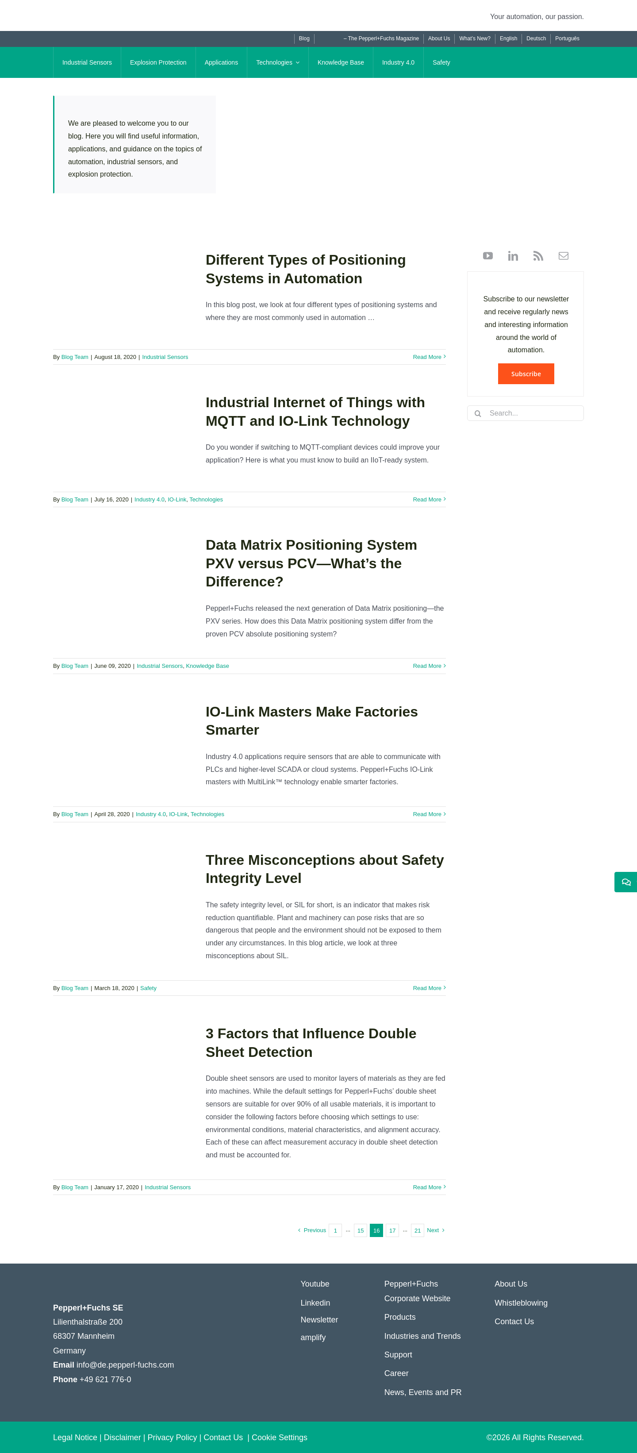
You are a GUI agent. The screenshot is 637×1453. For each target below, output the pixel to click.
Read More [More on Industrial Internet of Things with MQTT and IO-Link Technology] (427, 499)
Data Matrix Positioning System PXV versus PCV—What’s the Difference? (311, 563)
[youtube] (488, 256)
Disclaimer (122, 1437)
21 (417, 1230)
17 (392, 1230)
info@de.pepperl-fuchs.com (125, 1365)
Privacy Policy (172, 1437)
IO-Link (177, 499)
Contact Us (514, 1321)
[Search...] (525, 413)
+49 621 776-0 (105, 1379)
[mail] (560, 256)
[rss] (535, 256)
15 (360, 1230)
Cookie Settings (279, 1437)
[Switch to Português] (567, 39)
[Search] (478, 413)
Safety (148, 988)
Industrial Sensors (165, 357)
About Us (511, 1284)
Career (396, 1373)
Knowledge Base (207, 666)
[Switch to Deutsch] (536, 39)
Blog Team (74, 357)
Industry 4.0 (149, 499)
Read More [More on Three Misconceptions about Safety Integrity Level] (427, 988)
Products (400, 1317)
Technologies (206, 499)
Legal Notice (75, 1437)
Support (398, 1354)
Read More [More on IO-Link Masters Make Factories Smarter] (427, 814)
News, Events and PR (423, 1392)
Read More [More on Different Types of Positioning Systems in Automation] (427, 357)
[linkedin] (510, 256)
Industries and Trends (422, 1336)
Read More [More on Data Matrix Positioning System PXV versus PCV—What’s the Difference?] (427, 666)
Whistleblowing (521, 1303)
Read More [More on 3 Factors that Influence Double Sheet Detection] (427, 1187)
